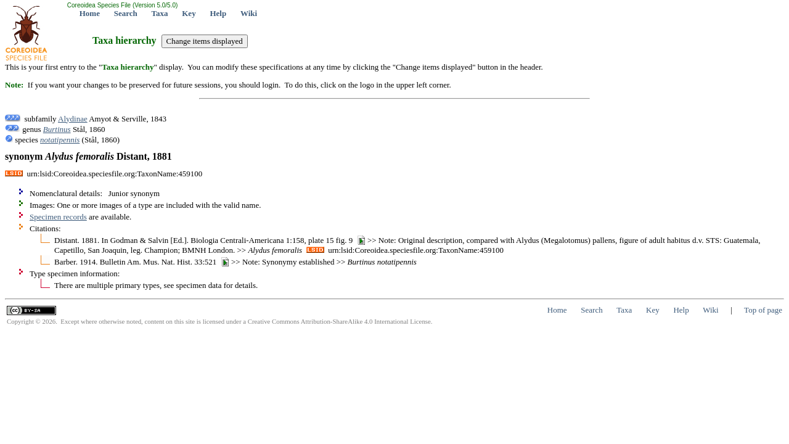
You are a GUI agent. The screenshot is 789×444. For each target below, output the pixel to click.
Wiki (248, 13)
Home (90, 13)
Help (218, 13)
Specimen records (58, 216)
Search (125, 13)
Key (188, 13)
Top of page (763, 309)
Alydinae (73, 118)
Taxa (160, 13)
